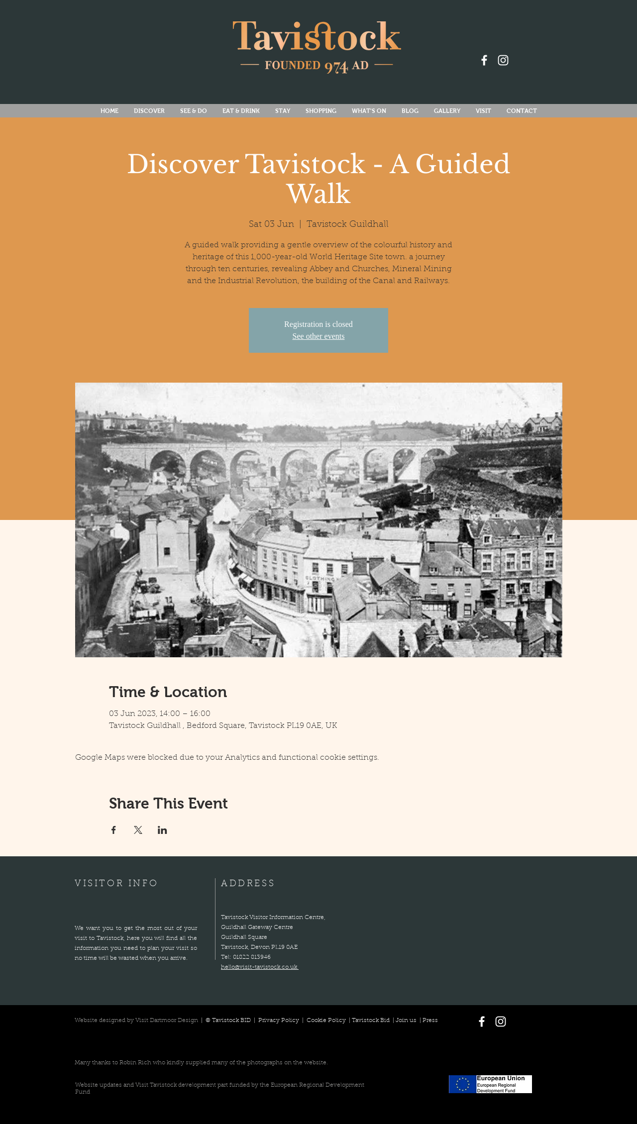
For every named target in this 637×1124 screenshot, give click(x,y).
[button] (369, 111)
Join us (406, 1020)
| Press (427, 1020)
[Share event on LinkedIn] (162, 830)
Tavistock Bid (371, 1020)
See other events (319, 336)
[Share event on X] (138, 830)
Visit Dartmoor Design (166, 1020)
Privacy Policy (279, 1020)
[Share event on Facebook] (113, 830)
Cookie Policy (326, 1020)
